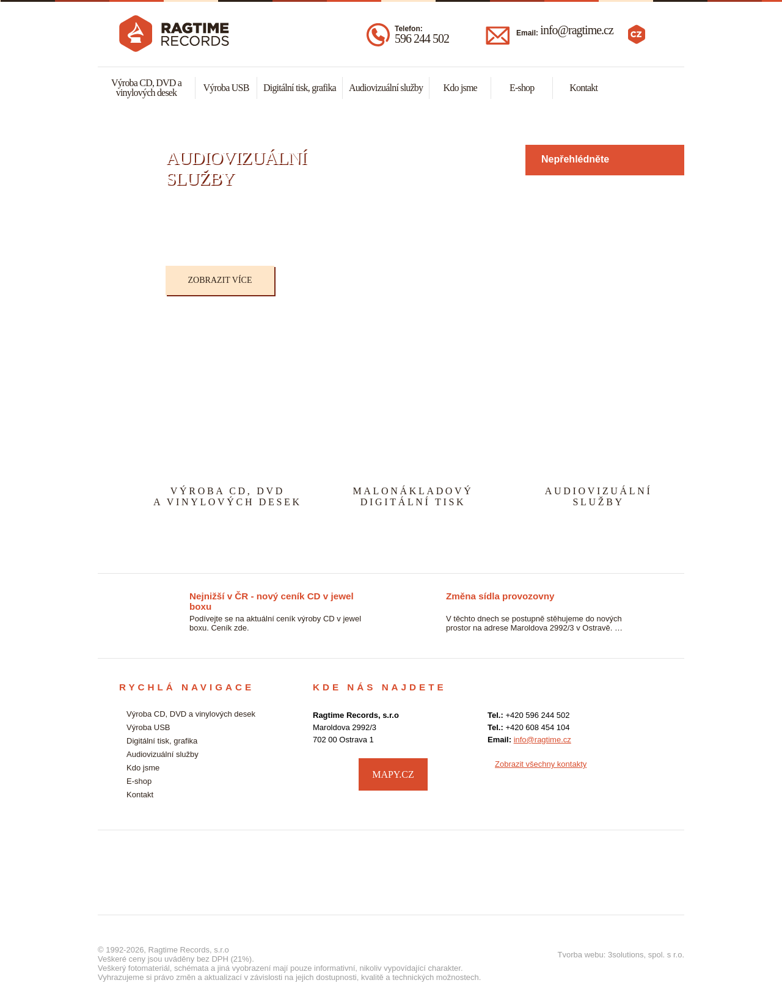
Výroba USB (226, 87)
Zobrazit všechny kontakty (540, 764)
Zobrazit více (220, 280)
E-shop (522, 87)
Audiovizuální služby (386, 87)
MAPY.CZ (393, 774)
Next (688, 220)
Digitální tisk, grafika (299, 87)
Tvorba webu (581, 954)
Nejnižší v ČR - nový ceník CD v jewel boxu (271, 597)
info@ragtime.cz (576, 30)
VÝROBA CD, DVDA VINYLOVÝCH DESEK (227, 496)
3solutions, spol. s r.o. (646, 954)
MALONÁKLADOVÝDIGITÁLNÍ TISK (413, 496)
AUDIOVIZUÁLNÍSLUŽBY (598, 496)
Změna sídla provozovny (500, 596)
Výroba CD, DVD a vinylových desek (146, 88)
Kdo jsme (460, 87)
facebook (651, 773)
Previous (138, 220)
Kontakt (583, 87)
